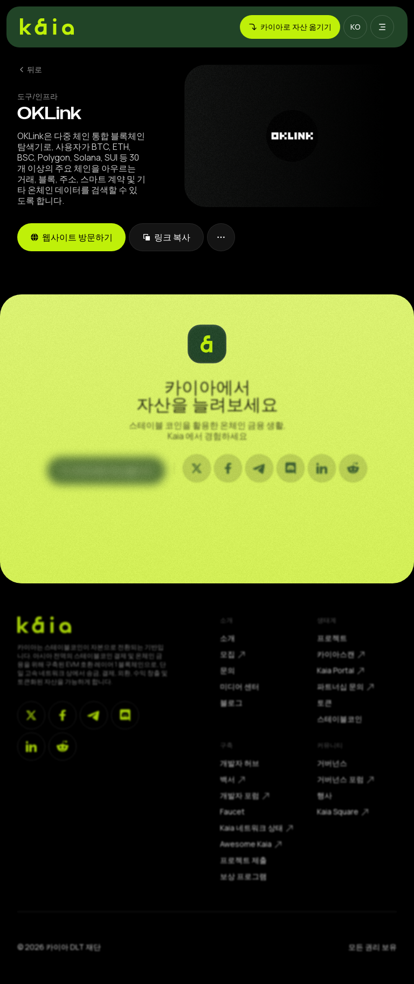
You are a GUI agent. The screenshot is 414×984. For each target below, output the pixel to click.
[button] (355, 27)
